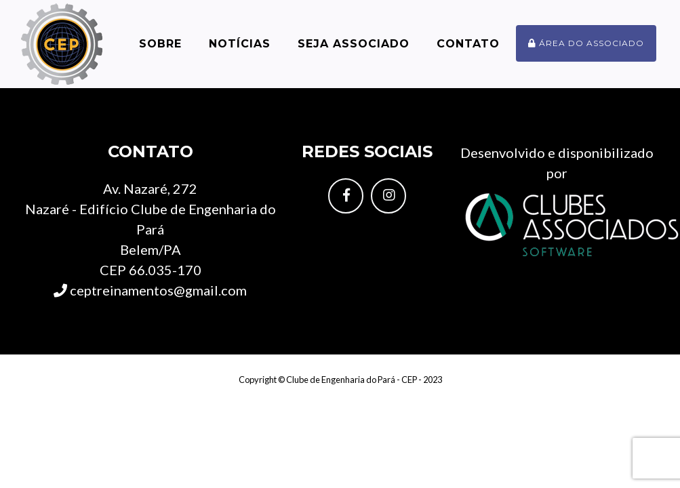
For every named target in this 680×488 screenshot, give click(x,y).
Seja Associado (353, 43)
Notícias (240, 43)
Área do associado (586, 43)
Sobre (160, 43)
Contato (468, 43)
